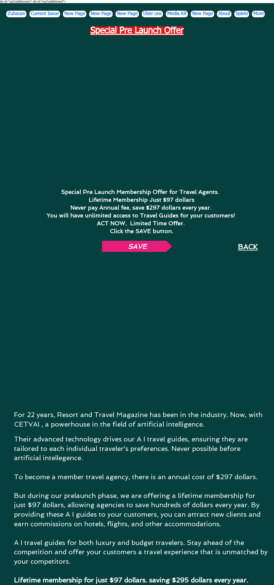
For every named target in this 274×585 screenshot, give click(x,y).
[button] (137, 246)
